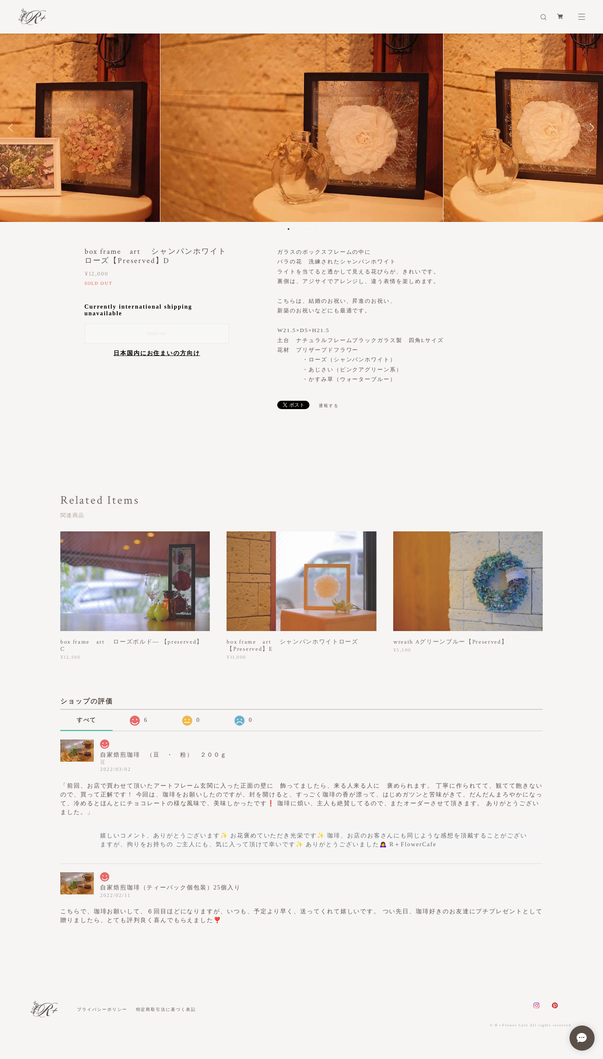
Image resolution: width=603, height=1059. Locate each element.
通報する (329, 405)
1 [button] (288, 229)
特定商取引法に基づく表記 (166, 1009)
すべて (87, 720)
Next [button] (590, 128)
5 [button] (310, 229)
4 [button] (305, 229)
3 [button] (299, 229)
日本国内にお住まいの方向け (156, 353)
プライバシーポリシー (102, 1009)
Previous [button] (12, 128)
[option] (301, 127)
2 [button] (294, 229)
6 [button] (316, 229)
